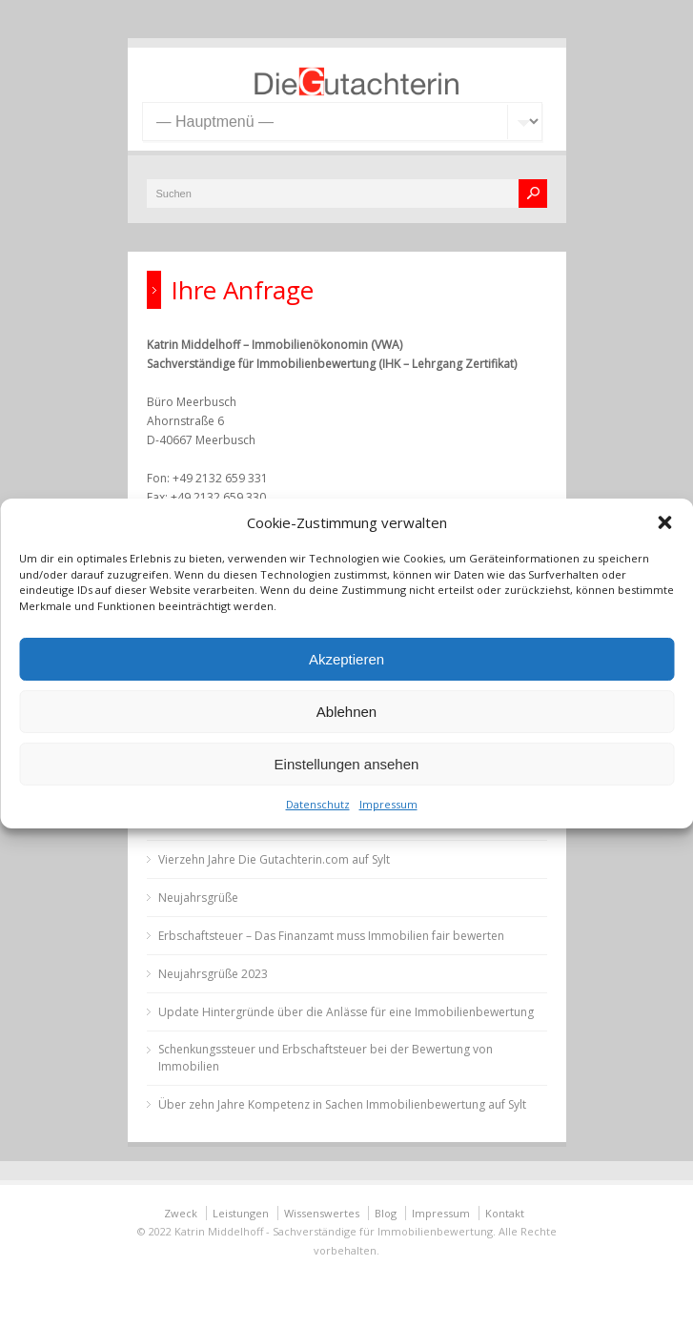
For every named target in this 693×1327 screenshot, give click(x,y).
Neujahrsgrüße (198, 897)
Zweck (180, 1213)
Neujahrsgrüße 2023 (213, 974)
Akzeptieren (346, 659)
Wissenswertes (321, 1213)
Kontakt (504, 1213)
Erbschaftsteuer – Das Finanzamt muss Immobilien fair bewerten (331, 936)
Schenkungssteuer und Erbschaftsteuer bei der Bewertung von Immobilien (325, 1057)
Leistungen (241, 1213)
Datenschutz (318, 804)
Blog (386, 1213)
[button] (664, 522)
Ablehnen (346, 712)
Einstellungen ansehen (347, 764)
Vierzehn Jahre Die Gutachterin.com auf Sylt (274, 859)
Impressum (388, 804)
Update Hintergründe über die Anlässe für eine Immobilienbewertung (346, 1012)
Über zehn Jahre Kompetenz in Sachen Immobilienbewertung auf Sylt (342, 1104)
